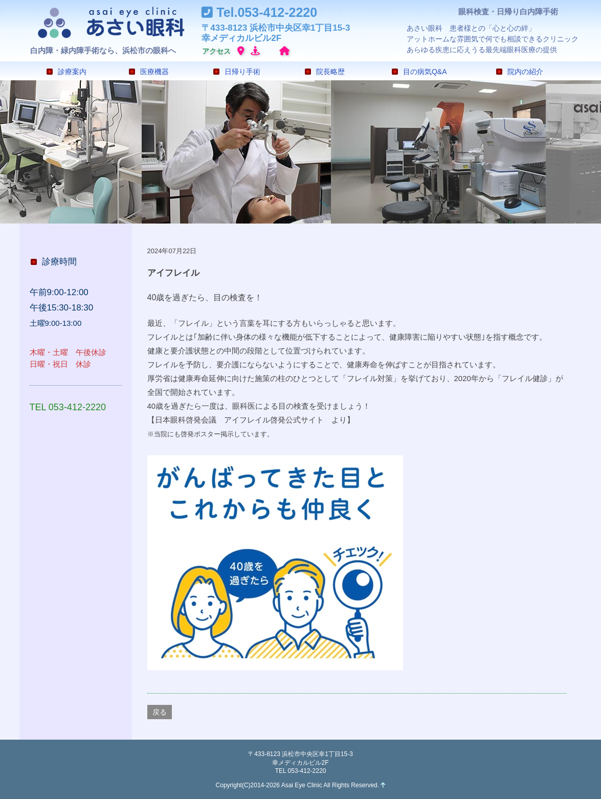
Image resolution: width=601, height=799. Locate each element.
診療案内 (66, 72)
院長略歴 (325, 72)
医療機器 (149, 72)
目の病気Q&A (419, 72)
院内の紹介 (519, 72)
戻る (159, 712)
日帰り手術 (236, 72)
